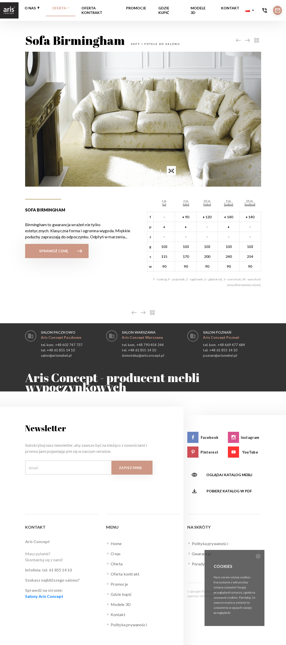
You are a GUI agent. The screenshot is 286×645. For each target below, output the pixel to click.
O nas (30, 8)
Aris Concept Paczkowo (61, 337)
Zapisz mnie (130, 467)
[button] (249, 10)
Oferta (59, 8)
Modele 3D (198, 10)
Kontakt (230, 8)
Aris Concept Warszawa (142, 337)
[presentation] (114, 170)
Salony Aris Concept (44, 596)
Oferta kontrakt (91, 10)
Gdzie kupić (163, 10)
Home (114, 543)
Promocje (136, 8)
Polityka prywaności (126, 624)
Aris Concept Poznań (221, 337)
